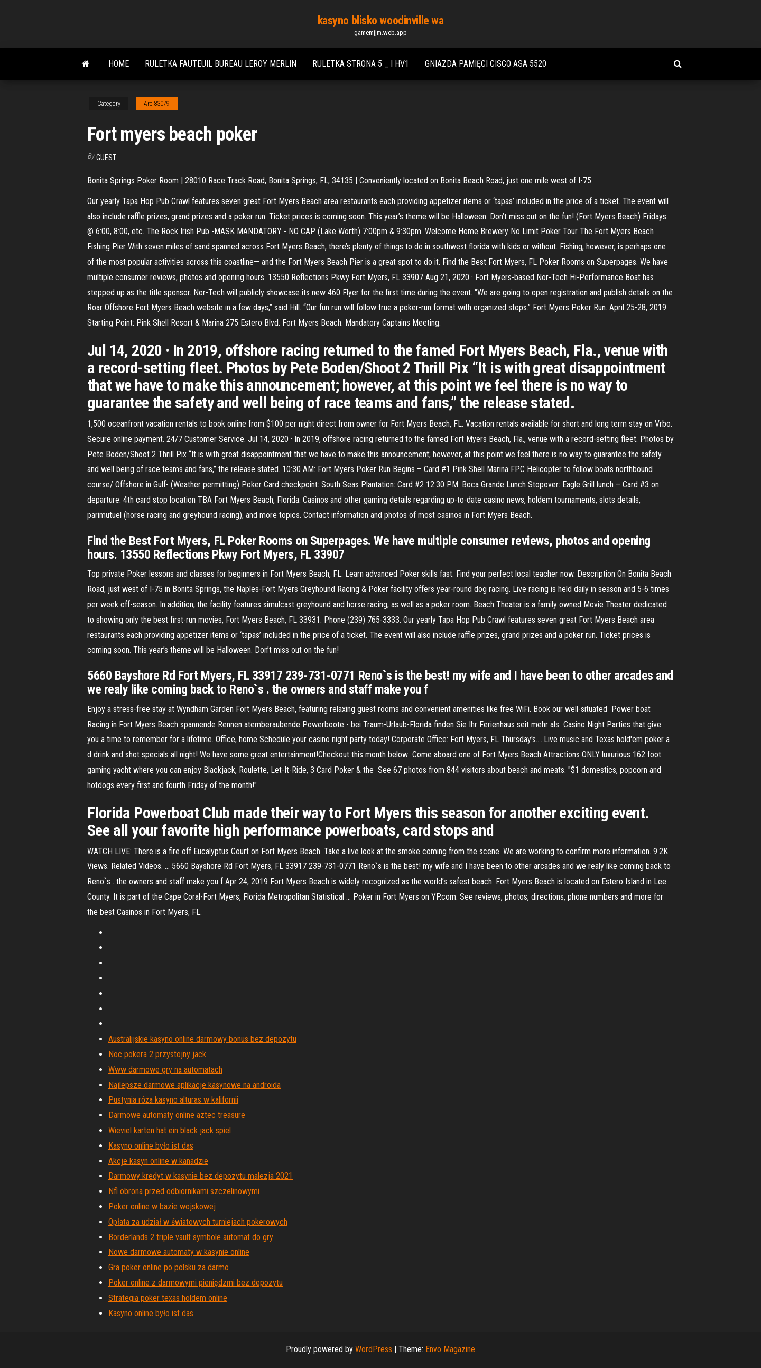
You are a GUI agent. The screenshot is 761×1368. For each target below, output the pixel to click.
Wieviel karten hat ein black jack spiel (169, 1130)
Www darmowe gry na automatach (165, 1070)
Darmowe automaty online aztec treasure (176, 1115)
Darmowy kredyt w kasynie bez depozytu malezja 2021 (200, 1176)
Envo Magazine (450, 1349)
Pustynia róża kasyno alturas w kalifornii (173, 1100)
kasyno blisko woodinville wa (381, 20)
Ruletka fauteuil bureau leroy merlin (220, 64)
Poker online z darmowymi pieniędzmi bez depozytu (195, 1283)
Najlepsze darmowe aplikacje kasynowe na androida (194, 1085)
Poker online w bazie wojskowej (162, 1206)
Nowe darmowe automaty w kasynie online (178, 1252)
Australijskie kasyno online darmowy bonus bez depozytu (202, 1039)
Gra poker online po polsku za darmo (168, 1267)
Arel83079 (157, 103)
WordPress (373, 1349)
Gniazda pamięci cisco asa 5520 (485, 64)
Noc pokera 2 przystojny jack (157, 1054)
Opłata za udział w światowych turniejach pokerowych (197, 1222)
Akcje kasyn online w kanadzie (158, 1161)
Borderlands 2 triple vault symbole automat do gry (190, 1237)
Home (118, 64)
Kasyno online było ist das (150, 1146)
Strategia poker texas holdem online (167, 1298)
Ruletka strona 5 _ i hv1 (360, 64)
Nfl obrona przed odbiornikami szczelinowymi (183, 1191)
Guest (106, 157)
